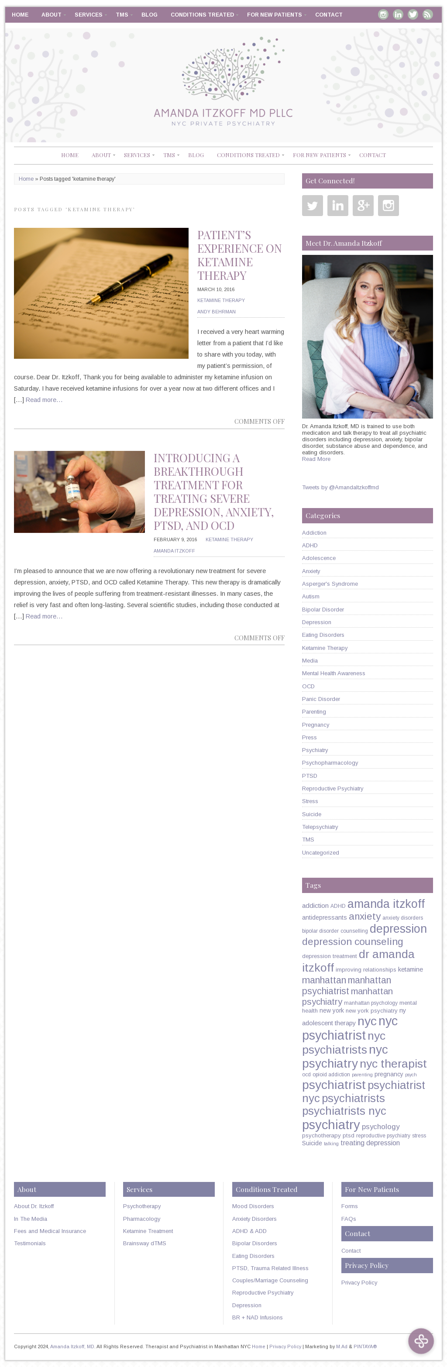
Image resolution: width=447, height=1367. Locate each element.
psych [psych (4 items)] (411, 1074)
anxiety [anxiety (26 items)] (365, 916)
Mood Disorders (253, 1206)
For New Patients (274, 15)
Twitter (413, 14)
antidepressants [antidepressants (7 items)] (324, 917)
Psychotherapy (142, 1206)
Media (310, 660)
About (51, 15)
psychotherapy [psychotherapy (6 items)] (321, 1135)
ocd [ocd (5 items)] (306, 1075)
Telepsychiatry (320, 827)
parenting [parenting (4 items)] (362, 1074)
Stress (310, 801)
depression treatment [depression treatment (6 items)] (329, 956)
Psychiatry (315, 750)
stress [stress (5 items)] (419, 1136)
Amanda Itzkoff (174, 550)
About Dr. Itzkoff (34, 1206)
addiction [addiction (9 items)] (315, 905)
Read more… (44, 399)
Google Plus (363, 205)
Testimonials (30, 1243)
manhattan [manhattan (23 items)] (324, 980)
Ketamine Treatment (148, 1231)
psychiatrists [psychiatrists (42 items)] (353, 1098)
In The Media (30, 1219)
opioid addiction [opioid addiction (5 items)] (331, 1075)
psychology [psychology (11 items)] (380, 1127)
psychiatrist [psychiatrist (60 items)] (334, 1085)
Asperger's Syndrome (330, 583)
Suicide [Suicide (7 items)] (312, 1143)
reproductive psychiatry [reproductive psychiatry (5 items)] (383, 1136)
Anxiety (311, 571)
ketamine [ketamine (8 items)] (410, 969)
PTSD (309, 776)
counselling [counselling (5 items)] (354, 931)
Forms (349, 1206)
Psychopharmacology (330, 762)
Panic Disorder (321, 699)
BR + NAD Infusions (257, 1317)
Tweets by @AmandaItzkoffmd (340, 487)
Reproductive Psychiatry (332, 788)
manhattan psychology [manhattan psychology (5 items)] (371, 1003)
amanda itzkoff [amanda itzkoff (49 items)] (386, 903)
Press (309, 737)
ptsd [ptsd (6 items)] (348, 1135)
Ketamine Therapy (221, 300)
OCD (308, 686)
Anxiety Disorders (254, 1219)
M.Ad (341, 1346)
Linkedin (398, 14)
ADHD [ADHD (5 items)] (338, 906)
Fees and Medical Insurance (50, 1231)
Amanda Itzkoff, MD (72, 1346)
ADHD (310, 545)
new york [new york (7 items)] (332, 1010)
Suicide (311, 814)
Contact (329, 15)
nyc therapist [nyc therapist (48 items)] (393, 1063)
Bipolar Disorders (254, 1243)
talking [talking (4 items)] (331, 1143)
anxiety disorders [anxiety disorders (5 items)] (402, 918)
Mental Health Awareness (333, 673)
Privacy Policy (359, 1282)
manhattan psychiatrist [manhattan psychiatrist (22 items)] (346, 985)
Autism (311, 596)
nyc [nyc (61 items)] (367, 1021)
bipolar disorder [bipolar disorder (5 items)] (320, 931)
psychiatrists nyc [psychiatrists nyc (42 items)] (344, 1111)
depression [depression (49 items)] (398, 928)
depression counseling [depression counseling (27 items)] (352, 941)
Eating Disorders (323, 635)
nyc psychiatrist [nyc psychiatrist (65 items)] (350, 1028)
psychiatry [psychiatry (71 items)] (331, 1124)
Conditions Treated (202, 15)
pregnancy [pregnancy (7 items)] (389, 1074)
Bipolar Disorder (323, 609)
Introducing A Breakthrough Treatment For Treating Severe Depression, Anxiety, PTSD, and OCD (214, 491)
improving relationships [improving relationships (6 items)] (366, 969)
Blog (149, 15)
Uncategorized (320, 852)
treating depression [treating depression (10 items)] (370, 1143)
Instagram (383, 14)
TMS (122, 15)
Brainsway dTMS (144, 1243)
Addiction (314, 532)
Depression (316, 622)
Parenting (314, 711)
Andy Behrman (216, 311)
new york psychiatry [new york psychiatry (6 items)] (372, 1010)
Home (20, 15)
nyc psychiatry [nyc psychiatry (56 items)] (345, 1056)
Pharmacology (141, 1219)
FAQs (348, 1219)
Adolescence (319, 558)
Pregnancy (315, 724)
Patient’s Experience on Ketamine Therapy (239, 255)
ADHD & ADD (249, 1231)
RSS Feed (428, 14)
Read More (316, 459)
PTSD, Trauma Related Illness (270, 1268)
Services (89, 15)
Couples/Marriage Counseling (270, 1280)
